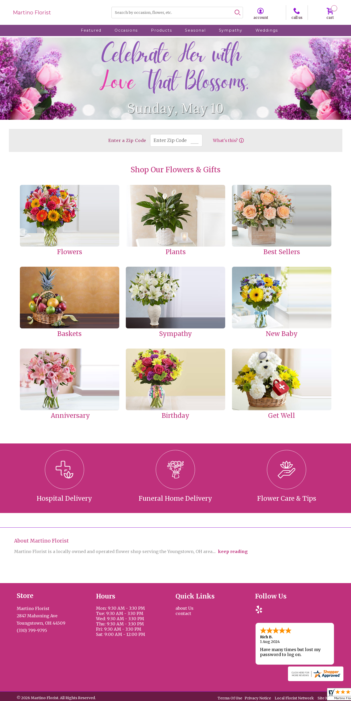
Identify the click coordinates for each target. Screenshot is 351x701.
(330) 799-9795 (32, 630)
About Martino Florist (41, 541)
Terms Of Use (230, 698)
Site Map (325, 698)
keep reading (233, 551)
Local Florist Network (294, 698)
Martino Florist (32, 12)
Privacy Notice (258, 698)
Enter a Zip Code (127, 140)
